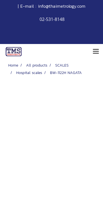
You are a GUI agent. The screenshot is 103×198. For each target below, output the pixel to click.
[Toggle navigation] (96, 52)
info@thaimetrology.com (61, 6)
